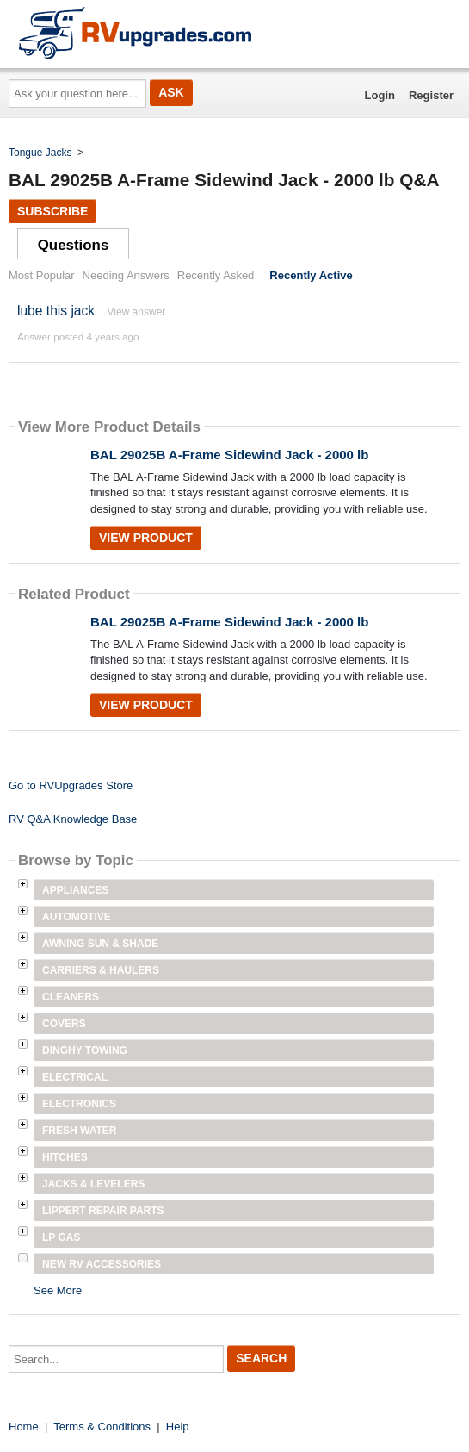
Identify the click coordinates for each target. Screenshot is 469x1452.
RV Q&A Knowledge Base (73, 819)
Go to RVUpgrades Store (71, 785)
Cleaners (70, 997)
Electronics (79, 1104)
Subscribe (52, 211)
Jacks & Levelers (93, 1184)
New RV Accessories (101, 1264)
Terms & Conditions (102, 1426)
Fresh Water (79, 1131)
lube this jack (56, 310)
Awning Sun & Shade (100, 944)
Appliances (75, 890)
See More (58, 1290)
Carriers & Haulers (100, 970)
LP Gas (61, 1237)
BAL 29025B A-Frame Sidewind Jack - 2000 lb (229, 454)
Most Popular (42, 275)
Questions (73, 245)
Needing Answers (126, 275)
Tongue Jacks (40, 152)
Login (380, 95)
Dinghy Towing (84, 1050)
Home (24, 1426)
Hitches (65, 1157)
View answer (136, 312)
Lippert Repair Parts (103, 1211)
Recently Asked (216, 275)
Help (177, 1426)
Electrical (75, 1077)
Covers (64, 1024)
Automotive (76, 917)
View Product (146, 538)
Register (431, 95)
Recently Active (310, 275)
